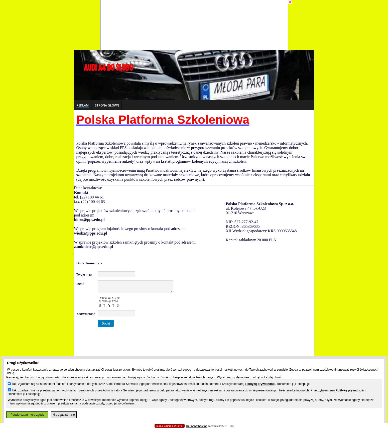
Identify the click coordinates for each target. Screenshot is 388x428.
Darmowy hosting (196, 426)
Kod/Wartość (85, 314)
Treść (80, 284)
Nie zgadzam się (64, 414)
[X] (231, 426)
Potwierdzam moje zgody (27, 414)
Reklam (82, 105)
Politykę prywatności (260, 384)
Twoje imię (84, 274)
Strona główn (107, 105)
